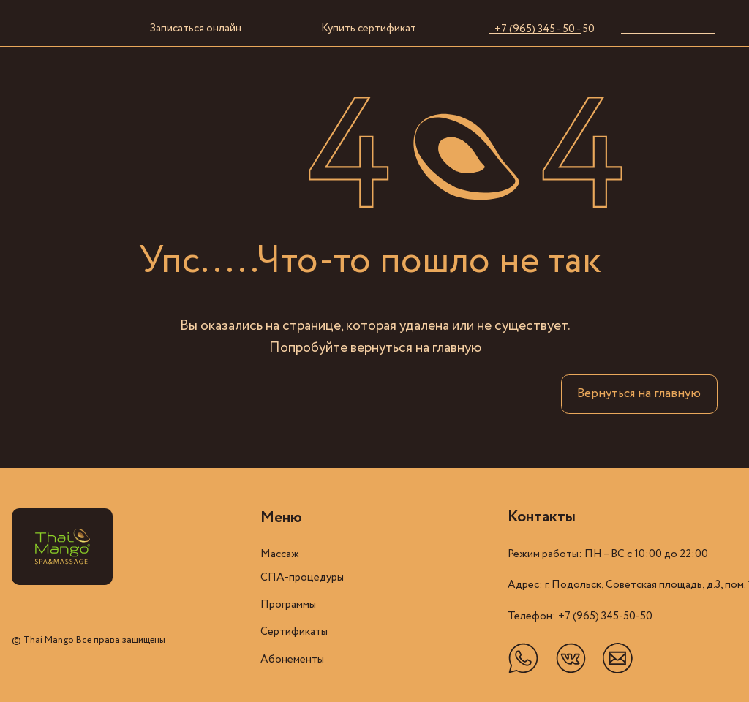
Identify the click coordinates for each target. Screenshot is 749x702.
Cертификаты (294, 632)
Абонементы (292, 660)
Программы (288, 605)
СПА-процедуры (302, 578)
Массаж (279, 554)
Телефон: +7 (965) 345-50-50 (580, 616)
